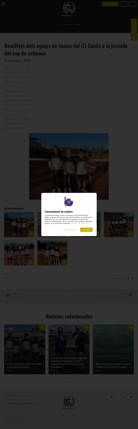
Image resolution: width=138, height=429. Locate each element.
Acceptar (86, 230)
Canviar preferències (70, 230)
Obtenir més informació (80, 223)
